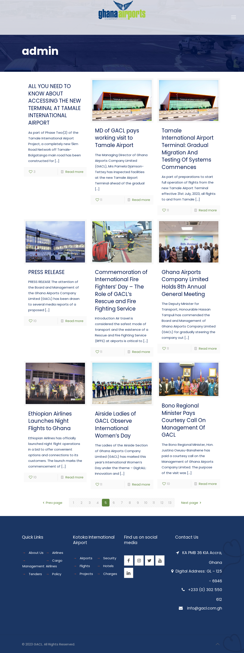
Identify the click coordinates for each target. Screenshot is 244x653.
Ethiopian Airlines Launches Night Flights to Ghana (50, 421)
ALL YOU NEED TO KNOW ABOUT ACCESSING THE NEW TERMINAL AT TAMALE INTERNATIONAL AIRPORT (54, 104)
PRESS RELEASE (46, 272)
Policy (56, 574)
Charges (110, 573)
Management (33, 566)
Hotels (108, 566)
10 (145, 502)
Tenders (35, 574)
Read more (74, 171)
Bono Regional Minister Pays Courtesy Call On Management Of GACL (184, 420)
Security (109, 558)
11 (154, 502)
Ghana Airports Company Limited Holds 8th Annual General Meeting (185, 283)
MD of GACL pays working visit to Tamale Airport (117, 138)
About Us (36, 552)
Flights (85, 566)
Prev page (51, 502)
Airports (86, 558)
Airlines (57, 552)
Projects (86, 573)
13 (169, 502)
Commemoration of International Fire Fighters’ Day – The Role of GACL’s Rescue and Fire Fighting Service (121, 290)
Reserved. (67, 644)
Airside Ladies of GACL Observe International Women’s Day (115, 424)
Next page (192, 502)
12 (162, 502)
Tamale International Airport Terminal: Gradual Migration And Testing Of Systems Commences (188, 149)
